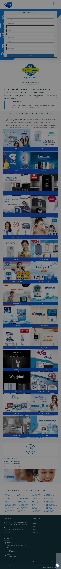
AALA (6, 497)
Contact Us (35, 532)
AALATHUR (7, 498)
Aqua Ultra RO (44, 413)
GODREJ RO (17, 259)
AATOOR (7, 503)
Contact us (10, 477)
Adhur (6, 511)
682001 (6, 494)
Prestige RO (17, 347)
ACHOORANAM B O (9, 507)
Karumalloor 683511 (37, 510)
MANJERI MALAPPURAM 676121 (51, 508)
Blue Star (44, 171)
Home (34, 523)
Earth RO (17, 413)
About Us (35, 526)
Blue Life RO (17, 435)
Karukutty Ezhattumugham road (37, 505)
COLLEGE (20, 508)
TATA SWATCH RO (44, 281)
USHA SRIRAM (44, 259)
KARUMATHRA (35, 511)
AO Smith (17, 193)
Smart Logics (53, 567)
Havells (17, 215)
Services (35, 529)
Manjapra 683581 (50, 498)
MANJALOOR (49, 494)
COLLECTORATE (22, 495)
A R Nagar (7, 495)
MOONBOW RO (17, 303)
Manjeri (47, 500)
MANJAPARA (49, 497)
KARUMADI (34, 508)
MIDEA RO (44, 347)
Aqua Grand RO (44, 237)
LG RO (44, 215)
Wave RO (17, 325)
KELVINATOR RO (44, 435)
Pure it (16, 171)
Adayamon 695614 (9, 510)
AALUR (6, 500)
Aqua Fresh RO (17, 237)
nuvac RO (44, 303)
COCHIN (20, 494)
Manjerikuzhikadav (50, 510)
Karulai (33, 507)
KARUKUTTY (35, 497)
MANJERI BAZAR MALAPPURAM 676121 (51, 502)
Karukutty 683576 (36, 498)
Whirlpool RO (17, 391)
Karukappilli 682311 (36, 494)
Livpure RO (44, 193)
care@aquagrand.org (33, 84)
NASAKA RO (44, 325)
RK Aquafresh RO (44, 391)
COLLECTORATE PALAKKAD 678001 (23, 506)
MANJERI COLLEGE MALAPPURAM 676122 (51, 505)
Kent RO (17, 149)
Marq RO (17, 369)
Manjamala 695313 (50, 495)
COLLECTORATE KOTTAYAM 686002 (23, 503)
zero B (44, 149)
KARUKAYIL (34, 495)
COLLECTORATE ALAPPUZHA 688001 (23, 497)
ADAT (6, 508)
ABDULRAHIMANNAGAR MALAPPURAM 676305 (10, 505)
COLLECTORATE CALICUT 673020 (22, 500)
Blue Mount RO (17, 281)
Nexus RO (44, 369)
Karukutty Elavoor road (37, 503)
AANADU (7, 501)
